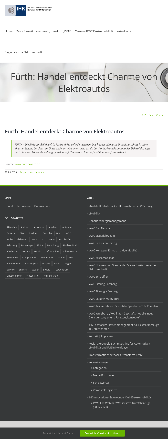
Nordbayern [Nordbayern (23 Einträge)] (31, 263)
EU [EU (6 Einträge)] (43, 239)
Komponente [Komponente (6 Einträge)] (29, 257)
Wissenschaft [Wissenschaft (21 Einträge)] (50, 275)
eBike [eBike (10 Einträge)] (10, 239)
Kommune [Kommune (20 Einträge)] (12, 257)
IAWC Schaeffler (98, 276)
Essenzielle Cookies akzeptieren (102, 433)
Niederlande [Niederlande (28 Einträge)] (14, 263)
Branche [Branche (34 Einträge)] (47, 233)
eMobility (94, 213)
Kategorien (100, 368)
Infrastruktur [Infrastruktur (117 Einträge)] (70, 251)
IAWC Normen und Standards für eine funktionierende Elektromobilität (122, 267)
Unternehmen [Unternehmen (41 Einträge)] (14, 275)
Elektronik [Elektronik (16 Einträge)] (22, 239)
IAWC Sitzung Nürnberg (103, 291)
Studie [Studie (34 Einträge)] (46, 269)
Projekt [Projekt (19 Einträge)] (46, 263)
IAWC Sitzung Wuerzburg (104, 299)
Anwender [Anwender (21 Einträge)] (39, 227)
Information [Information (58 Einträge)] (52, 251)
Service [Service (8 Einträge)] (11, 269)
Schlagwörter (101, 382)
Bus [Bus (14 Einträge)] (58, 233)
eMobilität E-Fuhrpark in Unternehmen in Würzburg (121, 206)
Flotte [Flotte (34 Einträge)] (40, 245)
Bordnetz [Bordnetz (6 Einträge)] (34, 233)
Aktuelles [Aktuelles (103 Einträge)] (12, 227)
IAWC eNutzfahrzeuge (102, 235)
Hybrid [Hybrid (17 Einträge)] (38, 251)
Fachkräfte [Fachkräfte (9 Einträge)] (65, 239)
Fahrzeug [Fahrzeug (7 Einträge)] (12, 245)
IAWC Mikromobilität (101, 258)
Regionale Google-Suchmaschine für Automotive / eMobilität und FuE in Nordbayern (119, 345)
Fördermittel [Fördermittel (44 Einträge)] (70, 245)
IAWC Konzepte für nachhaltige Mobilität (113, 250)
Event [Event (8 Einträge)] (52, 239)
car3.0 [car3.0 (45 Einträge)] (68, 233)
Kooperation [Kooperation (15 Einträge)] (47, 257)
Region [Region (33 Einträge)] (68, 263)
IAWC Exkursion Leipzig (103, 243)
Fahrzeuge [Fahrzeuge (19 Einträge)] (27, 245)
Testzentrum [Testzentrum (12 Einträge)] (61, 269)
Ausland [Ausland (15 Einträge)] (53, 227)
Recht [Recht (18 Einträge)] (57, 263)
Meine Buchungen (104, 375)
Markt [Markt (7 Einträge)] (61, 257)
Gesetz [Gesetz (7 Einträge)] (26, 251)
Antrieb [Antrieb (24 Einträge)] (25, 227)
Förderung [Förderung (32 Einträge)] (12, 251)
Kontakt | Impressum (102, 336)
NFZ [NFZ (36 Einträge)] (71, 257)
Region (23, 172)
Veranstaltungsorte (105, 390)
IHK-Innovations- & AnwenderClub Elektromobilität (120, 397)
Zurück (148, 115)
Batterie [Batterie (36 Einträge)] (11, 233)
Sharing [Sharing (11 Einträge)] (23, 269)
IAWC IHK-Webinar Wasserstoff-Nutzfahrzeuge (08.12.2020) (121, 405)
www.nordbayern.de (27, 164)
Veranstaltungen (99, 362)
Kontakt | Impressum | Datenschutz (27, 206)
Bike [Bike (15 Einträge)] (22, 233)
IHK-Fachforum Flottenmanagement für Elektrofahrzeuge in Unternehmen (124, 327)
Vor (158, 115)
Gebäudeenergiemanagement (107, 221)
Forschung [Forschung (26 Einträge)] (53, 245)
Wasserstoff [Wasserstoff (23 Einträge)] (32, 275)
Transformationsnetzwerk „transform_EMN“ (116, 355)
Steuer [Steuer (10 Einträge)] (35, 269)
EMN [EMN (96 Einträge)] (34, 239)
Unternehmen (36, 172)
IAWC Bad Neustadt (101, 228)
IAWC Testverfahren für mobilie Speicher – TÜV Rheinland (124, 306)
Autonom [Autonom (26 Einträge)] (67, 227)
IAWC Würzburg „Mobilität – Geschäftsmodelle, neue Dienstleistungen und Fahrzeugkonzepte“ (121, 315)
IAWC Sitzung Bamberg (103, 284)
